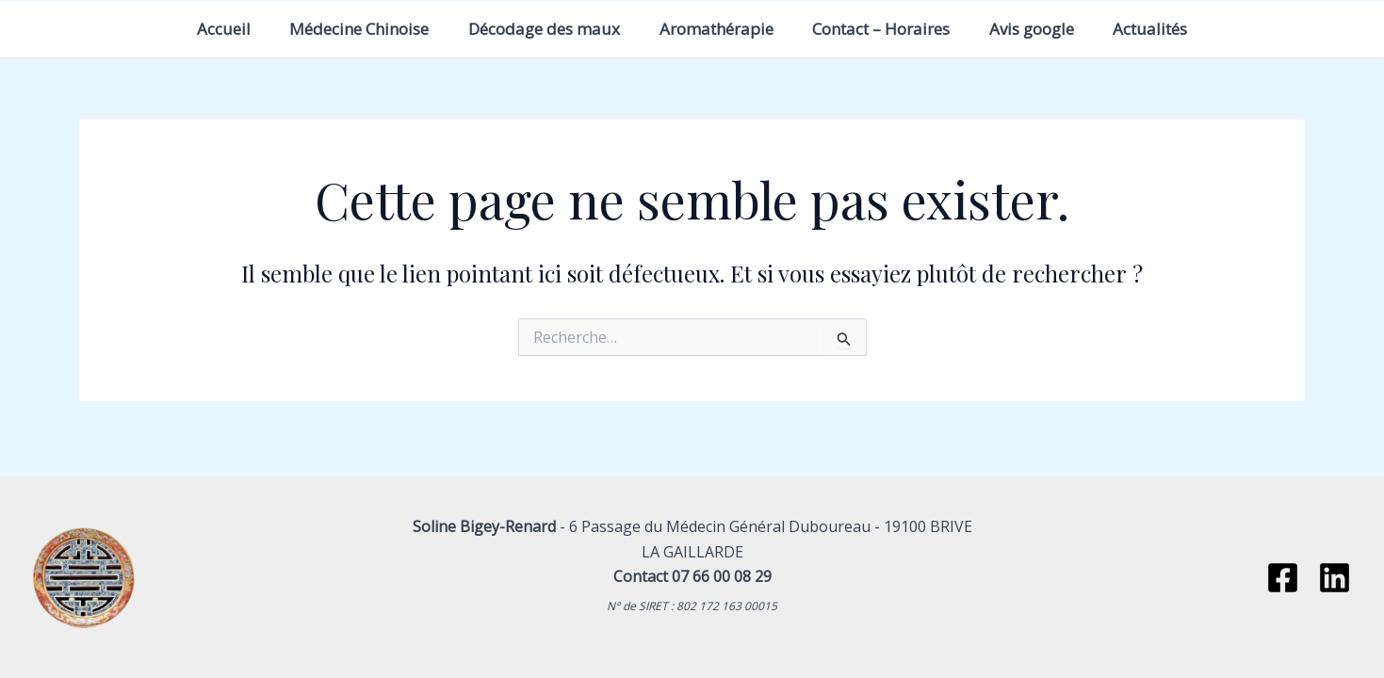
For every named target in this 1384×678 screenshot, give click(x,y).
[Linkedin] (1334, 577)
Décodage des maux (536, 29)
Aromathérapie (716, 29)
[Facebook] (1282, 577)
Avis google (1047, 29)
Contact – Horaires (889, 29)
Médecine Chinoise (344, 29)
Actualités (1174, 29)
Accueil (200, 29)
